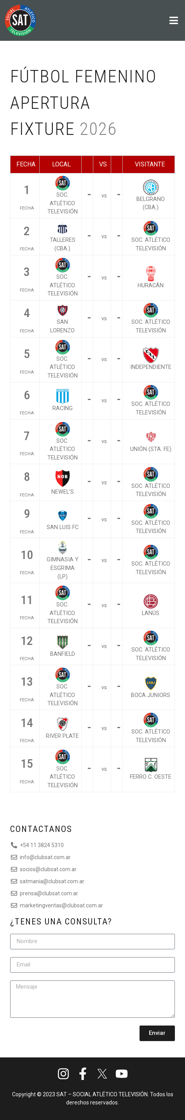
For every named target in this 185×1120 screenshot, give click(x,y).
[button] (129, 20)
